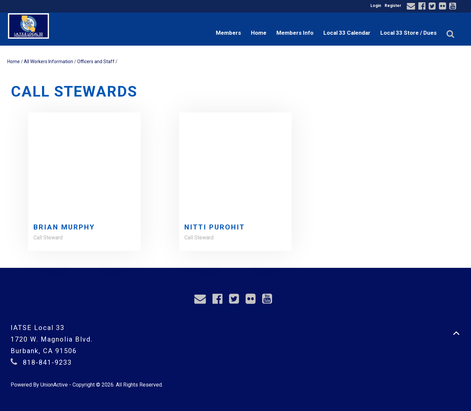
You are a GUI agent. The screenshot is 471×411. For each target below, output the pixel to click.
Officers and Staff (96, 61)
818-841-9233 (47, 362)
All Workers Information (48, 61)
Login (375, 5)
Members (228, 32)
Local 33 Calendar (346, 32)
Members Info (294, 32)
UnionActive (54, 385)
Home (258, 32)
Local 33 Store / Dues (408, 32)
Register (393, 5)
